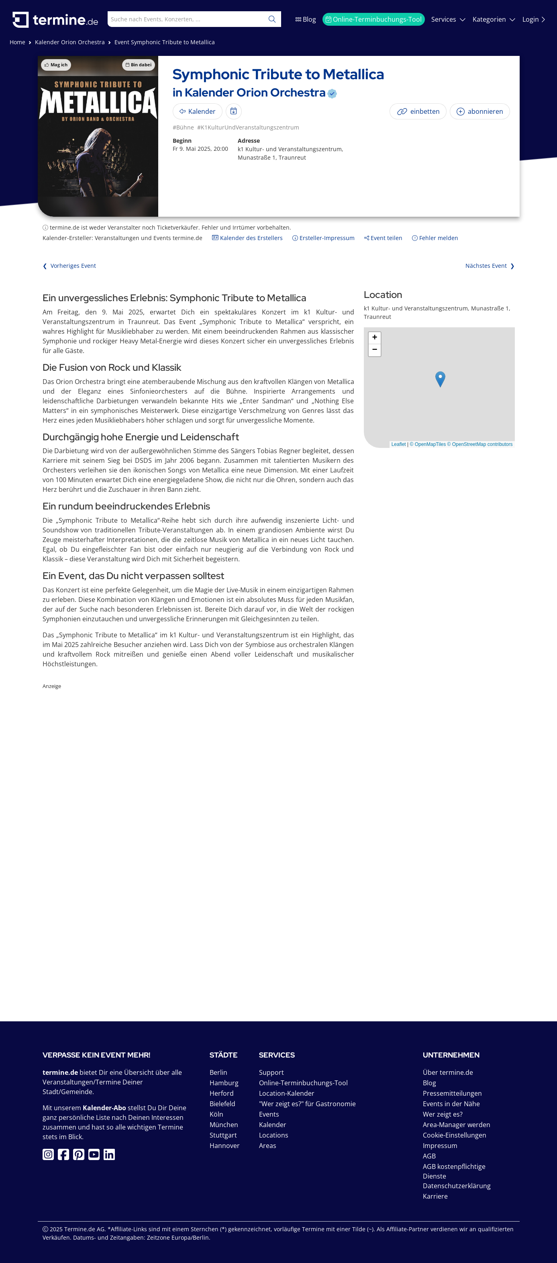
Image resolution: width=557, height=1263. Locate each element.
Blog (306, 19)
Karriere (435, 1196)
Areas (267, 1145)
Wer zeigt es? (443, 1114)
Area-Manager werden (456, 1124)
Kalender (272, 1124)
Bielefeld (222, 1103)
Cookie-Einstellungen (454, 1135)
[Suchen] (272, 19)
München (224, 1124)
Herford (222, 1093)
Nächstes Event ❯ (490, 265)
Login (534, 19)
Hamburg (224, 1082)
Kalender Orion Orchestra (70, 42)
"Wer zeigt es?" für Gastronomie (307, 1103)
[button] (440, 379)
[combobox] (177, 18)
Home (17, 42)
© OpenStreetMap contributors (480, 444)
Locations (273, 1135)
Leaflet (399, 444)
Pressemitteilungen (452, 1093)
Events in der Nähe (451, 1103)
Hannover (225, 1145)
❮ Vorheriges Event (69, 265)
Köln (216, 1114)
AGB (429, 1156)
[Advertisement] (279, 832)
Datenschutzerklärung (457, 1185)
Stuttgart (223, 1135)
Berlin (218, 1072)
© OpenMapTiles (428, 444)
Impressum (440, 1145)
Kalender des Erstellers (247, 238)
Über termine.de (448, 1072)
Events (269, 1114)
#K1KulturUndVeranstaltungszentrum (248, 127)
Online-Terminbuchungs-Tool (374, 19)
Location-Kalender (286, 1093)
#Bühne (183, 127)
